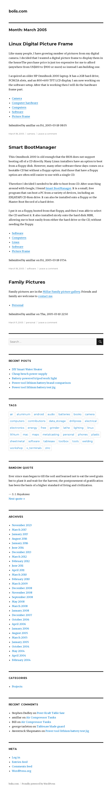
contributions (36, 421)
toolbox (64, 441)
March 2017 (19, 529)
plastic (95, 434)
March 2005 (19, 637)
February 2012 (21, 561)
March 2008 (20, 606)
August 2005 (20, 633)
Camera (17, 98)
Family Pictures (27, 282)
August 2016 (19, 538)
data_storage (57, 421)
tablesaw (49, 441)
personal (30, 322)
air (11, 414)
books (77, 414)
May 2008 (18, 601)
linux (90, 427)
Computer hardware (25, 102)
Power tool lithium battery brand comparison (41, 382)
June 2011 (17, 565)
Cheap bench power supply (29, 373)
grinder (54, 427)
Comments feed (22, 766)
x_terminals (34, 448)
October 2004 (20, 646)
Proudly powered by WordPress (38, 783)
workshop (16, 448)
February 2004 (21, 660)
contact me (45, 296)
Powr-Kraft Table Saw (51, 713)
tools (75, 441)
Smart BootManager (32, 147)
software (31, 268)
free (43, 427)
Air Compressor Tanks (41, 717)
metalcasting (51, 434)
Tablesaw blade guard (51, 726)
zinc (47, 448)
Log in (16, 757)
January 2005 (20, 642)
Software (17, 111)
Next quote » (17, 498)
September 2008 (22, 597)
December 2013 (21, 552)
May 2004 (18, 651)
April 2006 (19, 624)
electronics (17, 427)
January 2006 (20, 628)
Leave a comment (47, 133)
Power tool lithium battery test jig (33, 387)
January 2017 (20, 534)
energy (32, 427)
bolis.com (18, 11)
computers (17, 421)
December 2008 (22, 588)
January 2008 (20, 610)
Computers (19, 107)
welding (87, 441)
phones (83, 434)
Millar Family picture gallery (61, 291)
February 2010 (21, 579)
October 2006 (20, 619)
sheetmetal (17, 441)
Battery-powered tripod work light (34, 378)
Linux (15, 242)
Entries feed (19, 762)
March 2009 (20, 583)
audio (51, 414)
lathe (66, 427)
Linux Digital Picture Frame (41, 44)
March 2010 (19, 574)
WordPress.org (21, 771)
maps (35, 434)
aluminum (23, 414)
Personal (17, 305)
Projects (17, 686)
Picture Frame (21, 116)
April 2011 (18, 570)
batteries (64, 414)
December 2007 (22, 615)
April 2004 (19, 655)
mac (25, 434)
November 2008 (22, 592)
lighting (79, 427)
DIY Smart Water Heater (27, 369)
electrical (91, 421)
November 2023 (22, 525)
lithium (14, 434)
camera (31, 133)
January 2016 (20, 543)
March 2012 (19, 556)
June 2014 (18, 547)
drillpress (75, 421)
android (39, 414)
